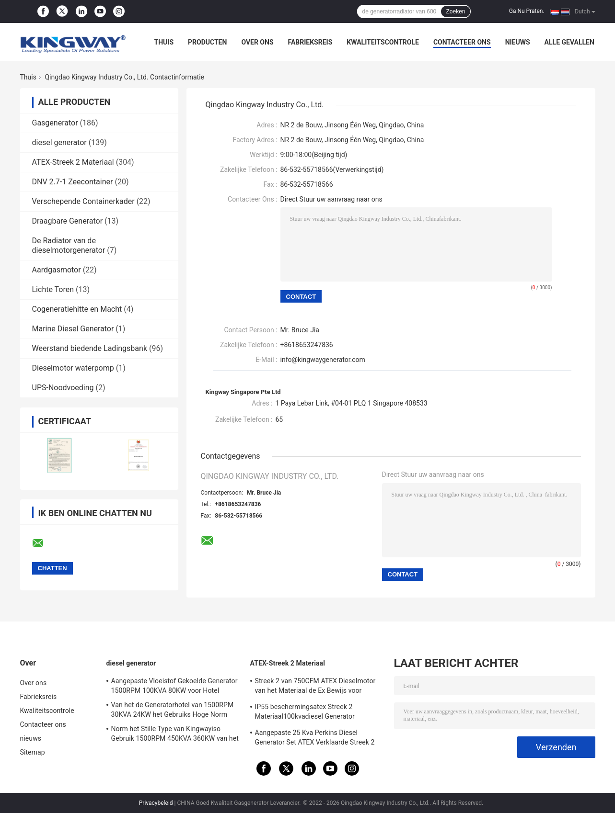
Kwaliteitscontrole (383, 42)
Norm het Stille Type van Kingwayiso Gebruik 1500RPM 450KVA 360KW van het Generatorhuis (175, 735)
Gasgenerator (55, 122)
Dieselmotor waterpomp (73, 368)
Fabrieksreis (310, 42)
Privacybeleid (156, 803)
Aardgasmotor (56, 269)
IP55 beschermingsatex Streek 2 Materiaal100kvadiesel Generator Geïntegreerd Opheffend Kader (305, 713)
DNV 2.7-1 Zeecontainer (72, 181)
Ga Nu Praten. (527, 11)
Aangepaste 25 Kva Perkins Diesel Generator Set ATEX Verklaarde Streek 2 (315, 737)
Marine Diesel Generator (73, 328)
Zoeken (455, 11)
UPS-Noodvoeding (63, 387)
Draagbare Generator (67, 221)
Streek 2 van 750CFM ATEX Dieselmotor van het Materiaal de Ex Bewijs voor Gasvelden (315, 687)
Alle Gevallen (569, 42)
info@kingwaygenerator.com (322, 359)
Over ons (257, 42)
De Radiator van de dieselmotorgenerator (68, 245)
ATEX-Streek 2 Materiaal (73, 162)
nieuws (517, 42)
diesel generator (59, 142)
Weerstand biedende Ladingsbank (90, 348)
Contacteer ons (462, 42)
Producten (207, 42)
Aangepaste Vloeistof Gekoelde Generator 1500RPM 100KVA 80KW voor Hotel (174, 685)
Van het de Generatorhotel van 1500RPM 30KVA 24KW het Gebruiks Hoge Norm (172, 709)
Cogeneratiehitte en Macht (77, 309)
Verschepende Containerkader (83, 201)
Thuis (164, 42)
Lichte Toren (53, 289)
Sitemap (32, 752)
